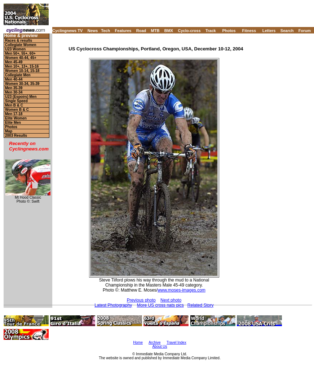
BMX (168, 30)
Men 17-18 (13, 114)
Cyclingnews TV (67, 30)
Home (138, 342)
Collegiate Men (18, 75)
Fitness (249, 30)
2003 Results (16, 136)
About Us (159, 346)
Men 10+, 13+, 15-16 (22, 66)
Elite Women (16, 118)
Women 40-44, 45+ (20, 58)
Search (287, 30)
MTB (155, 30)
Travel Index (176, 342)
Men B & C (14, 105)
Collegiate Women (20, 45)
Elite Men (13, 123)
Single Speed (16, 101)
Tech (105, 30)
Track (210, 30)
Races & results (18, 40)
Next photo (170, 300)
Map (8, 131)
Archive (154, 342)
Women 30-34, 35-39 (22, 84)
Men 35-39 (13, 88)
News (93, 30)
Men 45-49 (13, 62)
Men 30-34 (13, 92)
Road (141, 30)
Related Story (200, 305)
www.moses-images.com (181, 290)
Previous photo (141, 300)
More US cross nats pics (160, 305)
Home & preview (20, 35)
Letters (269, 30)
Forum (304, 30)
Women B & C (17, 110)
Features (123, 30)
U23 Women (15, 49)
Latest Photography (113, 305)
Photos (228, 30)
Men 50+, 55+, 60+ (20, 53)
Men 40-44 (13, 79)
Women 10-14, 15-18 (22, 71)
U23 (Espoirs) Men (20, 97)
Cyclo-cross (189, 30)
